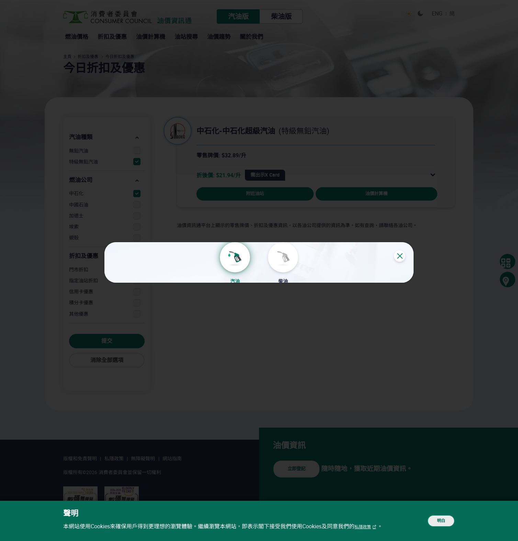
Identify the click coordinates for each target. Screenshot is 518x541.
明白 (436, 521)
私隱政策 (365, 526)
